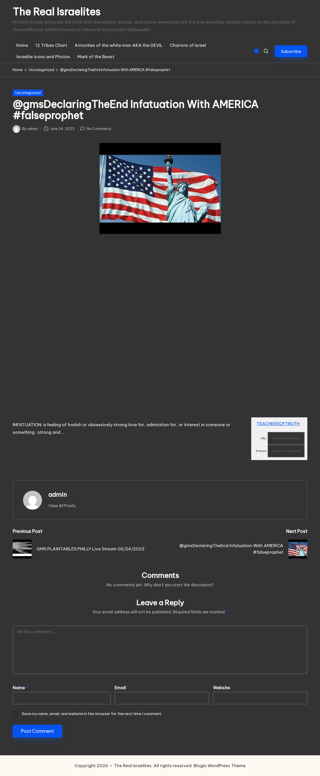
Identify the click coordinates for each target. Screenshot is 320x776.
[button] (291, 51)
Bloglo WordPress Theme (220, 765)
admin (57, 494)
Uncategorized (28, 93)
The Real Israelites (56, 11)
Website (221, 688)
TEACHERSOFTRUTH (278, 423)
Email (122, 688)
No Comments (95, 128)
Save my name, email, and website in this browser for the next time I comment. (92, 713)
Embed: (261, 451)
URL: (264, 438)
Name (20, 688)
